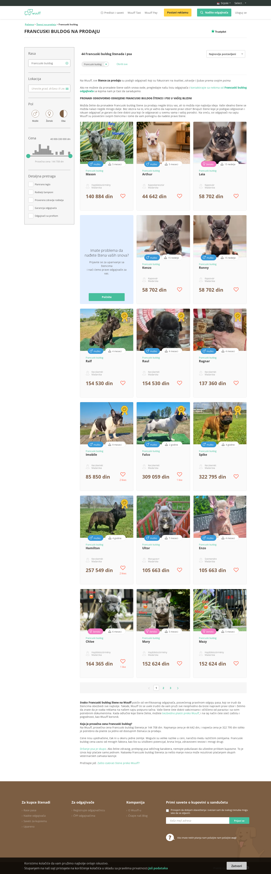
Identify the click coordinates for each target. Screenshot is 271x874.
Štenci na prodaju (46, 24)
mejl (233, 837)
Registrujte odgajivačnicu (89, 810)
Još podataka (158, 868)
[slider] (28, 156)
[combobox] (49, 63)
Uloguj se (241, 12)
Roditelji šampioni (44, 192)
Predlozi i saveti (112, 12)
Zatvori (236, 866)
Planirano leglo (42, 184)
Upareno (29, 826)
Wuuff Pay (151, 12)
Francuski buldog (93, 64)
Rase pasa (30, 810)
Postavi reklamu (177, 12)
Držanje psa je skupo (93, 749)
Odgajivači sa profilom (46, 215)
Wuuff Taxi (134, 12)
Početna (29, 24)
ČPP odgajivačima (84, 815)
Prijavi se (239, 820)
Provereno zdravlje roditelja (49, 200)
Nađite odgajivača (216, 12)
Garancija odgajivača (46, 207)
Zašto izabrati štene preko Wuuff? (119, 763)
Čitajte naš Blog (138, 815)
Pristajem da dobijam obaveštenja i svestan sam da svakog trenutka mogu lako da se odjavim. (209, 811)
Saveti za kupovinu (35, 821)
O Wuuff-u (134, 810)
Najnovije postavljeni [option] (222, 54)
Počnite (107, 297)
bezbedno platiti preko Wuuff (180, 713)
